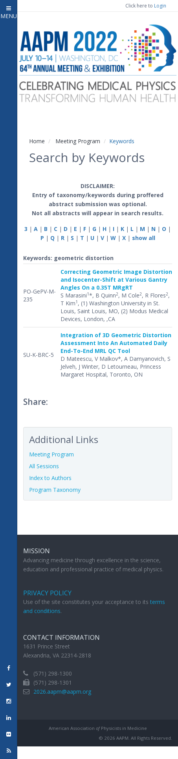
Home (37, 141)
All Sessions (44, 466)
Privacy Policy (47, 593)
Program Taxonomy (55, 489)
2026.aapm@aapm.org (62, 691)
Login (160, 5)
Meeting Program (77, 141)
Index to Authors (50, 478)
